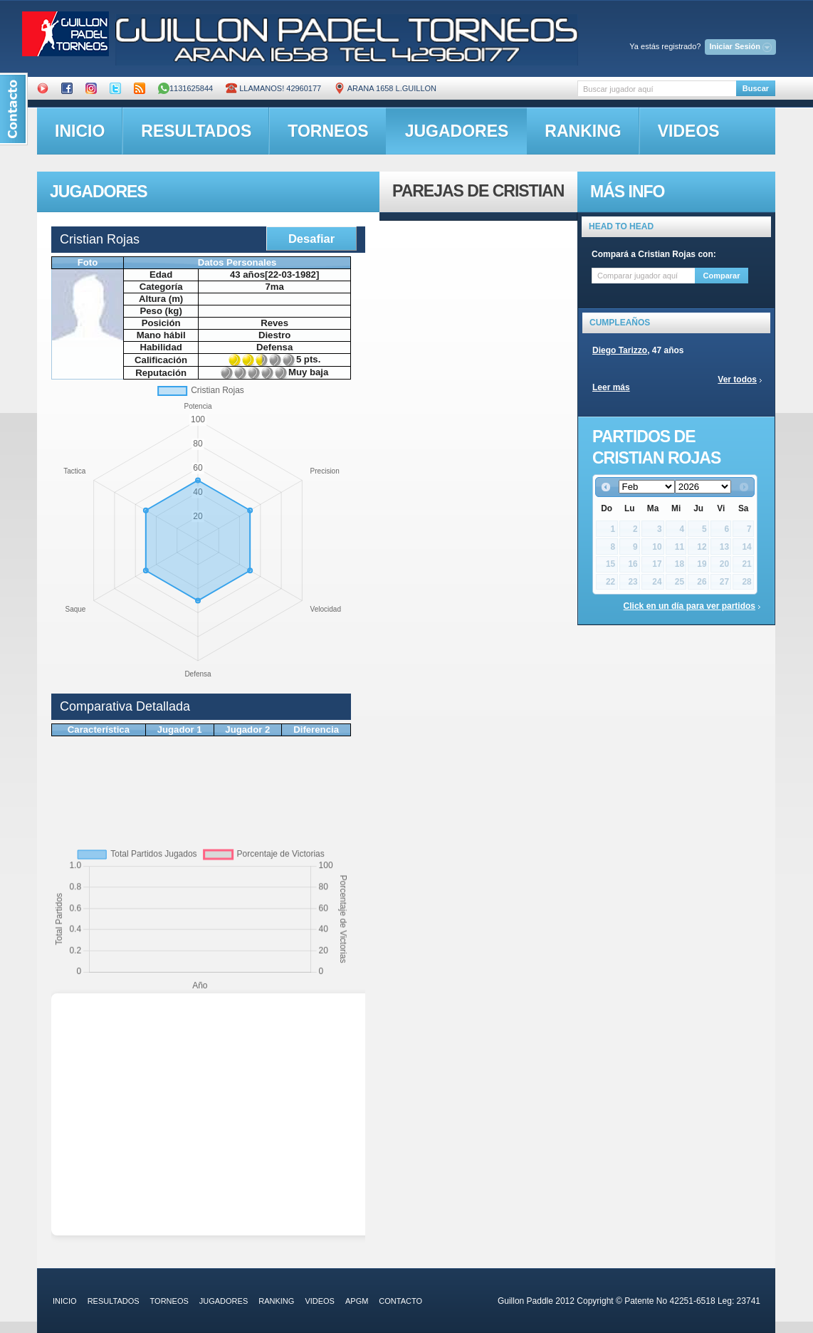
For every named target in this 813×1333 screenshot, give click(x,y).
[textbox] (656, 88)
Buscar (756, 88)
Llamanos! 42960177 (273, 88)
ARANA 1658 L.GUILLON (385, 88)
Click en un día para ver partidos (689, 606)
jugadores (457, 131)
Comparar (721, 275)
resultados (196, 131)
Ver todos (737, 380)
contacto (400, 1301)
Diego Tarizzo (619, 350)
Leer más (611, 387)
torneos (328, 131)
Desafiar (311, 238)
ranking (583, 131)
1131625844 (185, 88)
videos (689, 131)
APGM (356, 1301)
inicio (80, 131)
